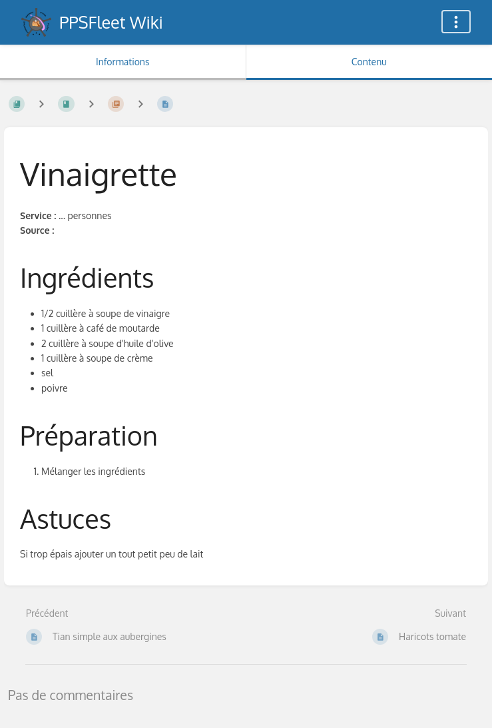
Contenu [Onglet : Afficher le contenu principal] (369, 61)
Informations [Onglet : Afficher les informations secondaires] (122, 61)
